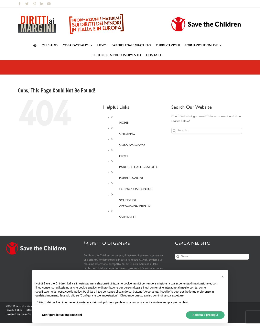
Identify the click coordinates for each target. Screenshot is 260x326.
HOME (123, 123)
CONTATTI (127, 217)
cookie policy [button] (73, 291)
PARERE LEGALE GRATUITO (139, 167)
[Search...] (206, 131)
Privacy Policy (14, 310)
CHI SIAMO (127, 134)
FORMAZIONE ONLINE (135, 189)
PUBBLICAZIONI (131, 178)
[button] (222, 276)
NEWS (123, 156)
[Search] (174, 131)
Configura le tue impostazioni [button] (62, 314)
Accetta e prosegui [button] (205, 314)
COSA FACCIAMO (132, 145)
